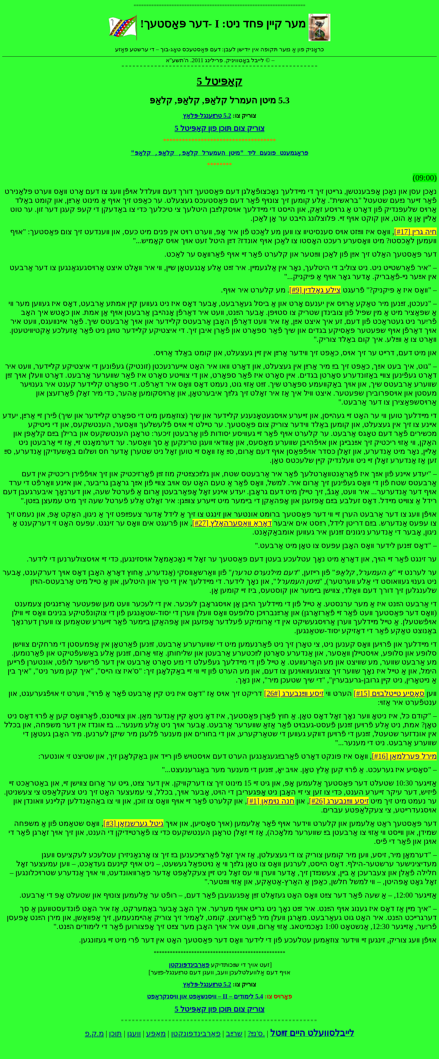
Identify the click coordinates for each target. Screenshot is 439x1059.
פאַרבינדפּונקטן (196, 1033)
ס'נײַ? (255, 1033)
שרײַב (234, 1033)
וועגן (134, 1033)
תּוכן (115, 1033)
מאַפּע (156, 1033)
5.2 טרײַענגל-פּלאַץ (207, 115)
